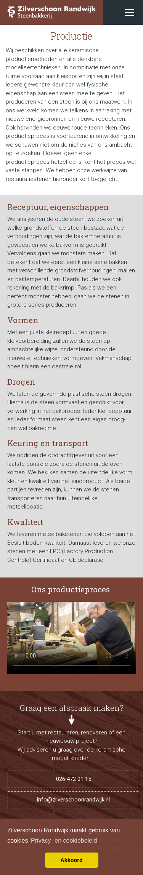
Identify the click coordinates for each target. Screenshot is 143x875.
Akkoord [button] (71, 860)
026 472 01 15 (73, 779)
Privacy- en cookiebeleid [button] (64, 840)
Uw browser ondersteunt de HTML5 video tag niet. (71, 638)
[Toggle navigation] (129, 12)
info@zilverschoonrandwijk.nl (73, 799)
